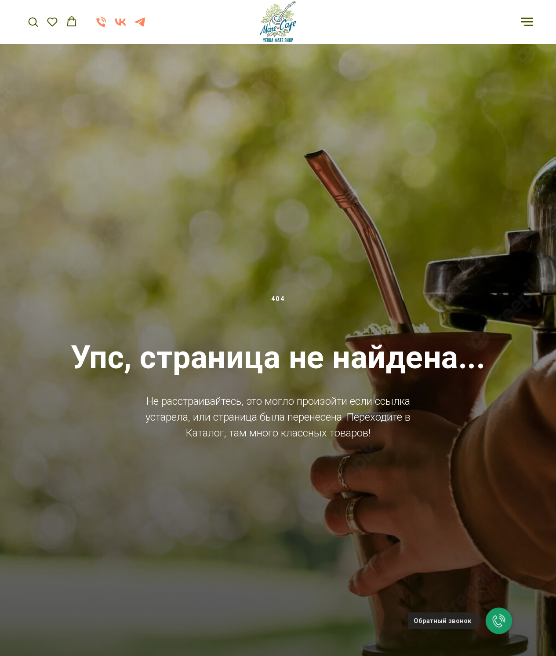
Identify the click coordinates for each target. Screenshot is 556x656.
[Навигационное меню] (527, 22)
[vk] (120, 26)
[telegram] (139, 26)
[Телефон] (101, 26)
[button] (33, 21)
